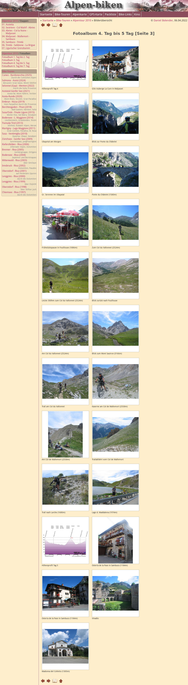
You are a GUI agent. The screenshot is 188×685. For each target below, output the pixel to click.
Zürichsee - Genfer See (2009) (19, 140)
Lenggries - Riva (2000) (19, 177)
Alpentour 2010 (10, 21)
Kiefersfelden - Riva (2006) (19, 145)
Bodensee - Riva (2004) (19, 156)
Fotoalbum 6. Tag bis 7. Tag (17, 66)
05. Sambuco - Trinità (14, 42)
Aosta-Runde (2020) (19, 97)
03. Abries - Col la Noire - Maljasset (16, 32)
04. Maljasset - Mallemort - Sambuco (17, 37)
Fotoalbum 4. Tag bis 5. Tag (17, 63)
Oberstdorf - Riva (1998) (19, 188)
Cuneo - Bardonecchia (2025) (19, 76)
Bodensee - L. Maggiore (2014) (19, 118)
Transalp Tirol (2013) (19, 124)
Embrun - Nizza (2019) (19, 102)
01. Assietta (9, 24)
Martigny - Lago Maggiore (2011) (19, 129)
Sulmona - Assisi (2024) (19, 81)
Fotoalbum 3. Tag (12, 60)
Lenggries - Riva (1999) (19, 182)
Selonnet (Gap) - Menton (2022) (19, 86)
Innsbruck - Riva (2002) (19, 166)
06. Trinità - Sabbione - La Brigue (20, 45)
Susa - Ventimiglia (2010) (19, 134)
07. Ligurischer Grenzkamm (17, 48)
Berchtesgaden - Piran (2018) (19, 108)
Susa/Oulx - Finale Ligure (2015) (19, 113)
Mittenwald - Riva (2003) (19, 161)
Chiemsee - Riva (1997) (19, 193)
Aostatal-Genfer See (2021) (19, 92)
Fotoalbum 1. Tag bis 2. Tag (17, 57)
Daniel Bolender (163, 20)
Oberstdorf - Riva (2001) (19, 172)
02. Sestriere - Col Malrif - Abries (20, 27)
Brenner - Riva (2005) (19, 150)
